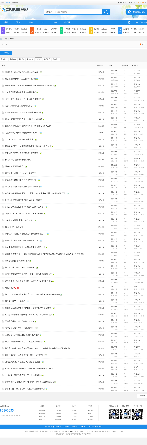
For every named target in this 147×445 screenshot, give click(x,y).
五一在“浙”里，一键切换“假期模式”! (20, 139)
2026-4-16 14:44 (139, 201)
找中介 (74, 419)
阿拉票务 (126, 32)
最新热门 (4, 59)
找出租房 (83, 29)
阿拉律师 (16, 32)
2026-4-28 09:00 (139, 181)
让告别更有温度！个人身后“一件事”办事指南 (23, 112)
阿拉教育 (46, 32)
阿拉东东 (114, 158)
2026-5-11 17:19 (139, 107)
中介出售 (75, 29)
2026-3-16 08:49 (139, 316)
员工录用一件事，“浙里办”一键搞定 (19, 173)
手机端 (131, 2)
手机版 (83, 426)
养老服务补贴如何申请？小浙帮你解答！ (21, 180)
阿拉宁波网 (1, 39)
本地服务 (58, 413)
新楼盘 (74, 410)
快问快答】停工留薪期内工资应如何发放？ (22, 72)
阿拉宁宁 (114, 91)
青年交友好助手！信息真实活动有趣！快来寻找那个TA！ (28, 146)
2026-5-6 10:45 (138, 134)
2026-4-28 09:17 (139, 161)
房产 (43, 22)
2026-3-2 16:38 (138, 363)
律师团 (67, 22)
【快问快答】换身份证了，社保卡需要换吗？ (23, 99)
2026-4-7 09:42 (138, 242)
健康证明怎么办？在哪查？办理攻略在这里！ (23, 362)
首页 (6, 22)
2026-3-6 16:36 (138, 349)
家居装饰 (54, 29)
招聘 (31, 22)
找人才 (90, 413)
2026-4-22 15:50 (139, 194)
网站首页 (121, 2)
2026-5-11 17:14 (139, 114)
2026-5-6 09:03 (138, 147)
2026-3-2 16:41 (138, 356)
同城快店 (42, 413)
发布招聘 (104, 32)
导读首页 (143, 395)
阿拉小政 (114, 71)
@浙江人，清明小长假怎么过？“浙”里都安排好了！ (26, 234)
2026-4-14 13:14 (139, 215)
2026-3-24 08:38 (139, 296)
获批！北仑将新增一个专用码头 (18, 160)
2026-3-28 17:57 (139, 289)
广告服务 (58, 426)
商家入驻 (42, 416)
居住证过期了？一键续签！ (16, 301)
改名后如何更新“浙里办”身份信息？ (19, 220)
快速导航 (141, 2)
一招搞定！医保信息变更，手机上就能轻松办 (23, 375)
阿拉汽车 (54, 32)
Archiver (74, 426)
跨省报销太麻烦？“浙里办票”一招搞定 (20, 79)
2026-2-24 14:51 (139, 390)
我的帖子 (47, 59)
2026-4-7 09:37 (138, 248)
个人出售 (67, 29)
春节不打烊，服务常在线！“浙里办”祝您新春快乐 (25, 389)
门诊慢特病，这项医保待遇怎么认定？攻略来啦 (24, 214)
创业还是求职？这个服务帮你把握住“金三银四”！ (25, 355)
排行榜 (66, 426)
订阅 (143, 44)
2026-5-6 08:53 (138, 154)
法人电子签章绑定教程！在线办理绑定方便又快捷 (25, 247)
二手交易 (134, 29)
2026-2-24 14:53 (139, 383)
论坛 (18, 22)
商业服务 (58, 419)
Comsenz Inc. (69, 431)
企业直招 (104, 29)
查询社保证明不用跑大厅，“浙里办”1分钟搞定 (24, 119)
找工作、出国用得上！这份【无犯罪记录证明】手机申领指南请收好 (32, 294)
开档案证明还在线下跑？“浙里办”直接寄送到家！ (25, 207)
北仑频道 (24, 32)
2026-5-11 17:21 (139, 100)
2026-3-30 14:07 (139, 269)
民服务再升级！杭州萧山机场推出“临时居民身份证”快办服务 (29, 86)
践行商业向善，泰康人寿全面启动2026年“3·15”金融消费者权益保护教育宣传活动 (38, 348)
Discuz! (51, 431)
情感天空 (38, 29)
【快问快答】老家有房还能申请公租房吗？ (22, 133)
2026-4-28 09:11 (139, 167)
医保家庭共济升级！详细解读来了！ (19, 321)
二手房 (74, 413)
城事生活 (9, 29)
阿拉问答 (24, 29)
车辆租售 (58, 416)
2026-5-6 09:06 (138, 141)
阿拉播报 (16, 29)
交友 (55, 22)
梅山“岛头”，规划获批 (14, 227)
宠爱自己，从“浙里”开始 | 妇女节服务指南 (22, 335)
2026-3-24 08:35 (139, 309)
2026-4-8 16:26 (138, 228)
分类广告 (141, 32)
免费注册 (15, 2)
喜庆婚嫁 (38, 32)
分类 (120, 30)
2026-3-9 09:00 (138, 343)
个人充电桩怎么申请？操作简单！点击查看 (22, 187)
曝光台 (8, 32)
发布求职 (112, 32)
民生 (3, 30)
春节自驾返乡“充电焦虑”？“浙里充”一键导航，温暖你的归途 (29, 382)
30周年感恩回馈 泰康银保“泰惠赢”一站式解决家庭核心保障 (29, 369)
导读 (5, 39)
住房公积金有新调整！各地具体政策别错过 (22, 200)
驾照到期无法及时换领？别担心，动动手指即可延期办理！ (29, 308)
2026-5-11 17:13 (139, 120)
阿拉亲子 (46, 29)
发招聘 (90, 416)
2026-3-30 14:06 (139, 275)
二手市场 (58, 410)
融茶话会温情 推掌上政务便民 (17, 261)
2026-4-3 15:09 (138, 255)
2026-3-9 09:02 (138, 336)
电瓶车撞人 (9, 288)
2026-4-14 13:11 (139, 221)
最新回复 (21, 59)
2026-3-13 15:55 (139, 329)
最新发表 (30, 59)
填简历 (90, 419)
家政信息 (126, 29)
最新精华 (13, 59)
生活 (32, 30)
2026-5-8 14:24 (138, 127)
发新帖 (6, 53)
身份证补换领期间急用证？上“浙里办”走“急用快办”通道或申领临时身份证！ (36, 193)
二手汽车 (134, 32)
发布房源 (83, 32)
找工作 (90, 410)
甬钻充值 (143, 22)
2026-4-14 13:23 (139, 208)
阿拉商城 (141, 29)
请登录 (8, 2)
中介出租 (67, 32)
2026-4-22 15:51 (139, 188)
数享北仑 (101, 72)
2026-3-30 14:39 (139, 262)
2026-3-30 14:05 (139, 282)
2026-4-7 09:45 (138, 235)
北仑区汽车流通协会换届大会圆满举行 (20, 92)
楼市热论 (75, 32)
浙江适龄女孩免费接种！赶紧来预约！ (20, 328)
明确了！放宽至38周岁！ (15, 166)
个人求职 (112, 29)
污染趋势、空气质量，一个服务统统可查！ (22, 240)
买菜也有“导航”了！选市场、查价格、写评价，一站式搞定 (29, 315)
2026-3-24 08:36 (139, 302)
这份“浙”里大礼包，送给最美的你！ (19, 106)
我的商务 (56, 59)
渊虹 (112, 286)
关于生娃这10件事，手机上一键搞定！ (20, 267)
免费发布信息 (139, 12)
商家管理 (42, 419)
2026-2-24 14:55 (139, 376)
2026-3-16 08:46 (139, 322)
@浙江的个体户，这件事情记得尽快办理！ (22, 153)
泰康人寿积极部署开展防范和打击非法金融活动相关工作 (28, 126)
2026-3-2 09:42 (138, 370)
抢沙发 (12, 39)
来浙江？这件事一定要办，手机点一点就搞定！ (24, 342)
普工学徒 (96, 32)
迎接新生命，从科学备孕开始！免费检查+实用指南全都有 (28, 281)
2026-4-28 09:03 (139, 174)
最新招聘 (96, 29)
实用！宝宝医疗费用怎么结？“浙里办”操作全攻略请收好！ (29, 274)
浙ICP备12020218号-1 (95, 426)
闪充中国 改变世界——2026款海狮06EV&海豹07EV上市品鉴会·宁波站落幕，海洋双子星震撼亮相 (44, 254)
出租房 (74, 416)
